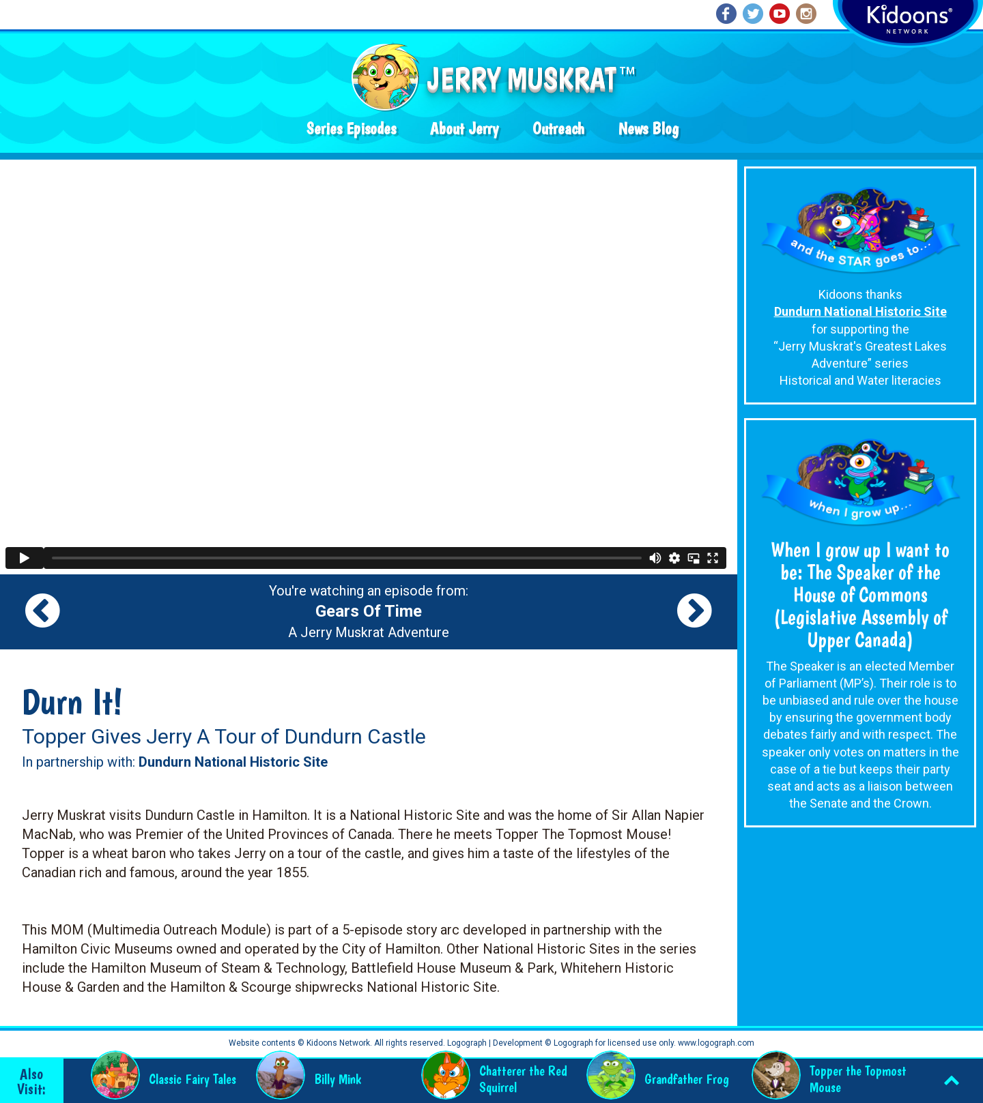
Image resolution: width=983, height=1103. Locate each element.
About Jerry (464, 128)
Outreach (558, 128)
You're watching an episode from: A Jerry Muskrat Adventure (368, 612)
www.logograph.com (715, 1043)
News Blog (648, 128)
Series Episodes (351, 128)
